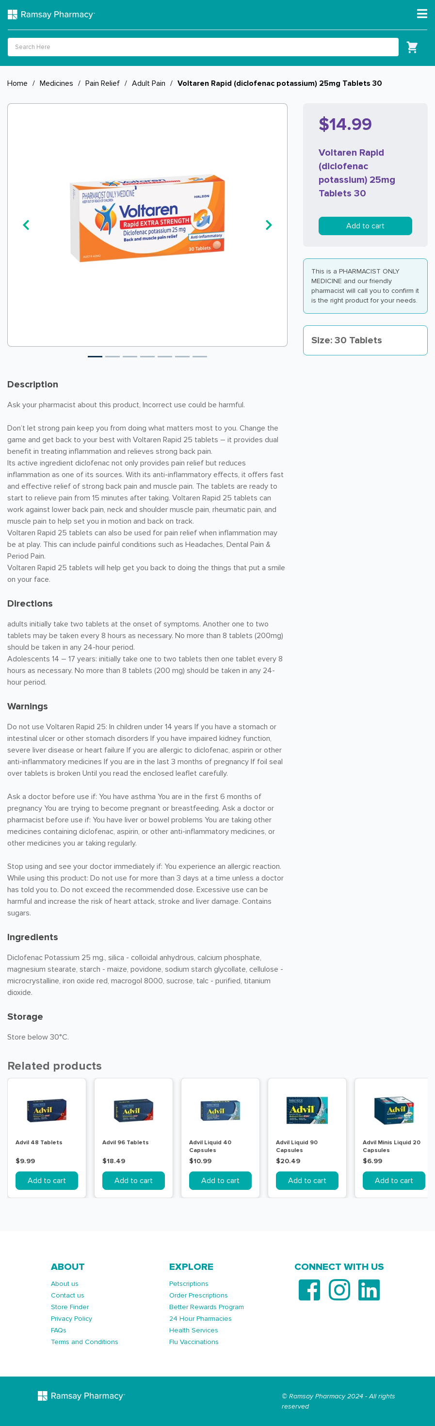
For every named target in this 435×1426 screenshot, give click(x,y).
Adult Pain (148, 83)
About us (65, 1284)
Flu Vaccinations (194, 1342)
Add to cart (365, 226)
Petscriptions (189, 1284)
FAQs (58, 1330)
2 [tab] (112, 356)
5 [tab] (165, 356)
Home (17, 83)
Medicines (56, 83)
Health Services (193, 1330)
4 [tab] (147, 356)
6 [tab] (182, 356)
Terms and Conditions (84, 1342)
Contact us (67, 1295)
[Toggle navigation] (422, 14)
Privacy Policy (71, 1318)
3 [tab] (130, 356)
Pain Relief (102, 83)
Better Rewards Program (206, 1307)
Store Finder (70, 1307)
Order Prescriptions (198, 1295)
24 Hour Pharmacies (200, 1318)
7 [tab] (200, 356)
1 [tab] (95, 356)
